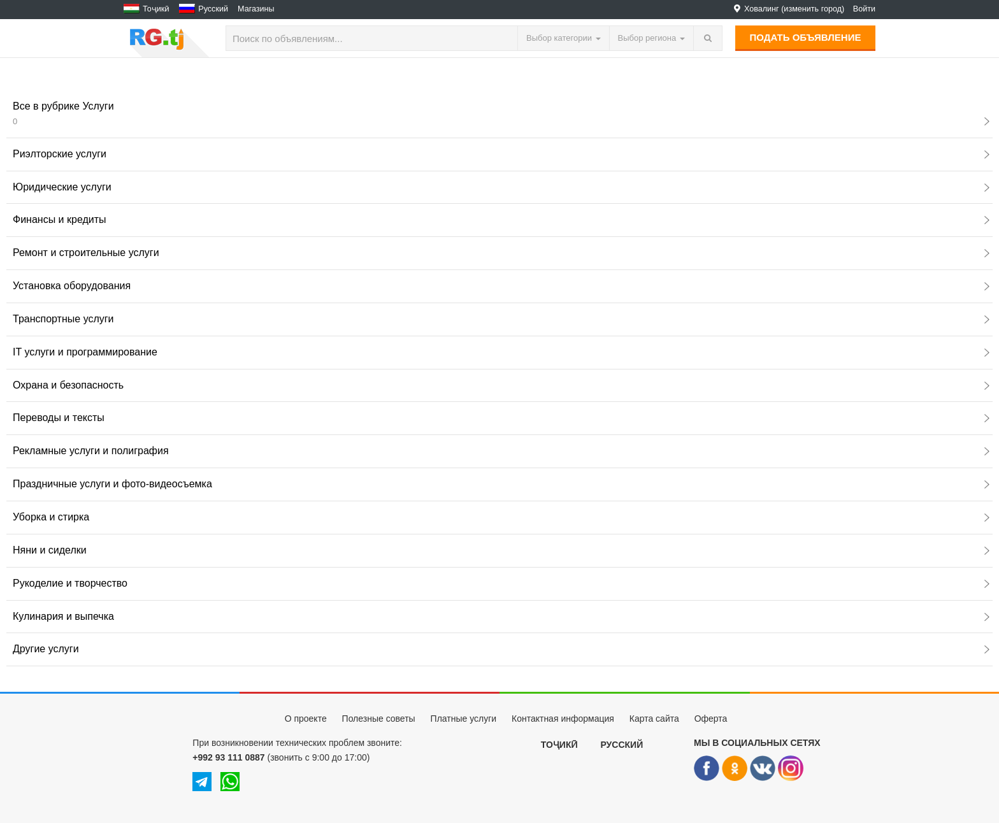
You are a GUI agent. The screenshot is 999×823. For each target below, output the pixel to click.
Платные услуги (464, 718)
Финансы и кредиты (501, 219)
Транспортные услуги (501, 318)
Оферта (711, 718)
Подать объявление (805, 37)
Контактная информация (563, 718)
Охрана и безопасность (501, 385)
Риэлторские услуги (501, 153)
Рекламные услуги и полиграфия (501, 450)
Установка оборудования (501, 285)
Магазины (256, 8)
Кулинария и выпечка (501, 616)
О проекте (306, 718)
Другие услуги (501, 648)
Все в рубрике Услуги (501, 113)
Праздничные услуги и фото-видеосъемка (501, 483)
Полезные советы (378, 718)
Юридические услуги (501, 187)
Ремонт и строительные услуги (501, 252)
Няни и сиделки (501, 550)
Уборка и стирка (501, 517)
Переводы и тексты (501, 417)
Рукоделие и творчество (501, 583)
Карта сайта (654, 718)
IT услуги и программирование (501, 352)
